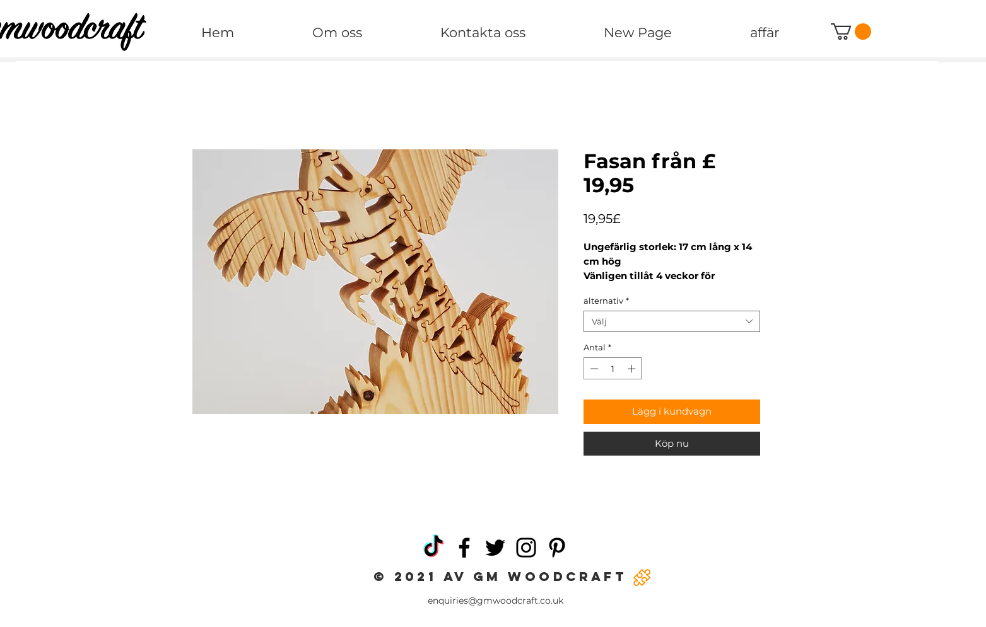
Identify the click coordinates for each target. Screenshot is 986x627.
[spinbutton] (613, 368)
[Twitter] (495, 547)
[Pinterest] (557, 547)
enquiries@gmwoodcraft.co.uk (495, 600)
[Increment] (632, 368)
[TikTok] (433, 547)
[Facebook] (464, 547)
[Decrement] (593, 368)
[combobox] (672, 321)
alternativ (606, 301)
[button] (851, 31)
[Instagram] (526, 547)
